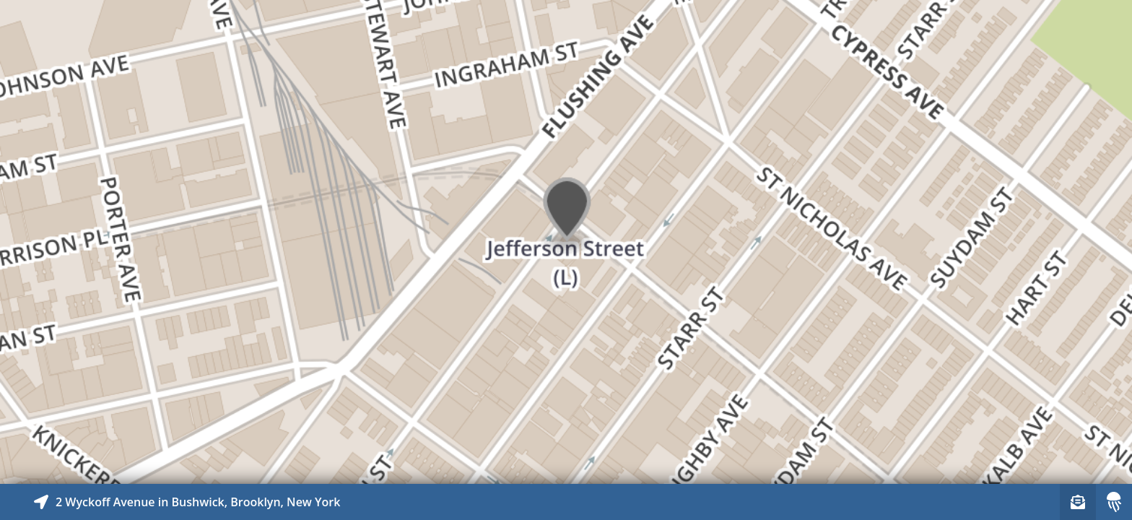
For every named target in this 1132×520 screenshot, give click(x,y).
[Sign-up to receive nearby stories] (1078, 502)
